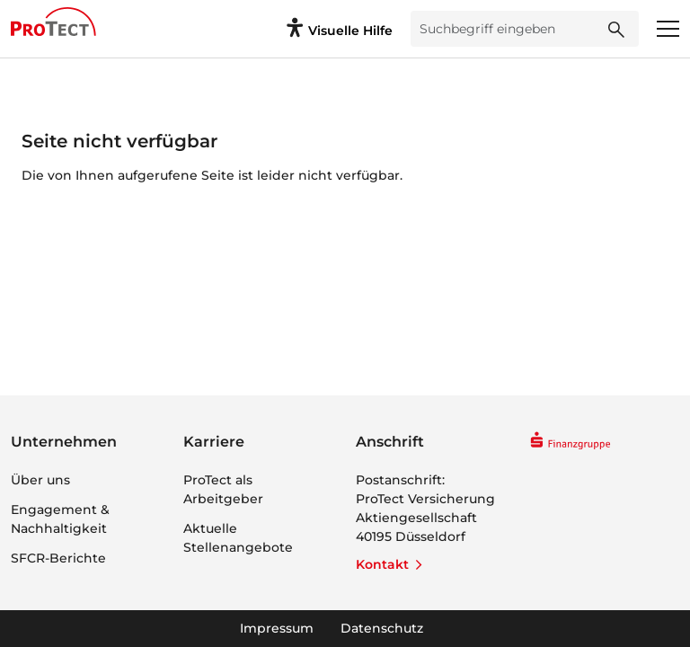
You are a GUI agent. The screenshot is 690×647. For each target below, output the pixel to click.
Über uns (40, 480)
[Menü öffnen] (668, 29)
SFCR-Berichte (58, 558)
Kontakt (382, 564)
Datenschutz (382, 628)
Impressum (277, 628)
